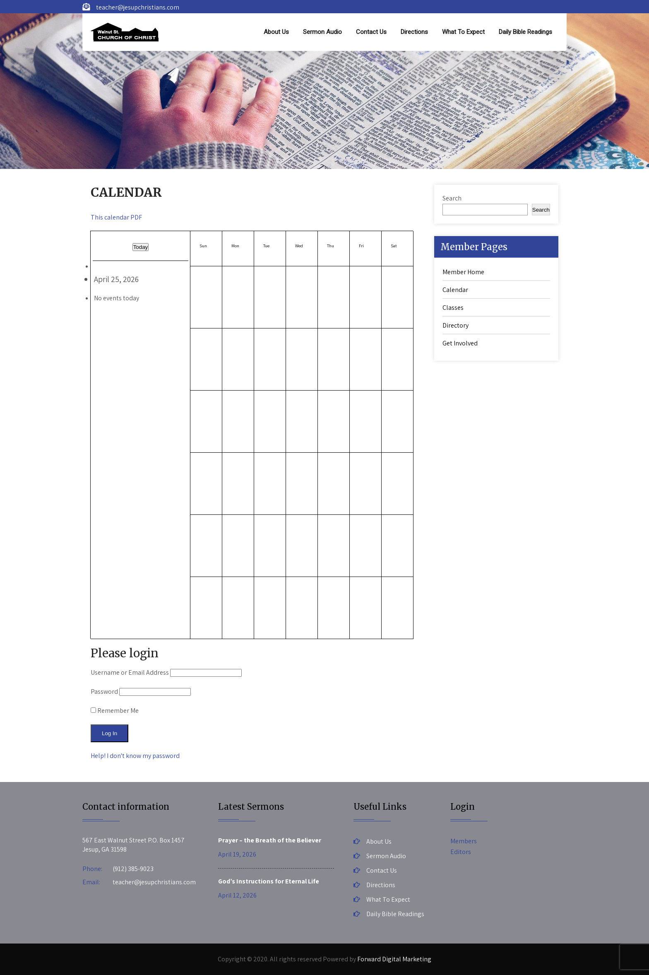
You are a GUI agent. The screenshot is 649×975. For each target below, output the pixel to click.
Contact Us (371, 32)
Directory (455, 325)
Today (140, 247)
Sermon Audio (322, 32)
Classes (453, 307)
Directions (414, 32)
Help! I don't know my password (135, 755)
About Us (276, 32)
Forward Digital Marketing (394, 959)
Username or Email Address (130, 672)
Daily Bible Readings (525, 32)
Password (104, 691)
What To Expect (463, 32)
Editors (460, 851)
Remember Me (115, 710)
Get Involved (460, 343)
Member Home (463, 272)
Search (452, 198)
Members (463, 841)
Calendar (455, 289)
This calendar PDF (116, 217)
